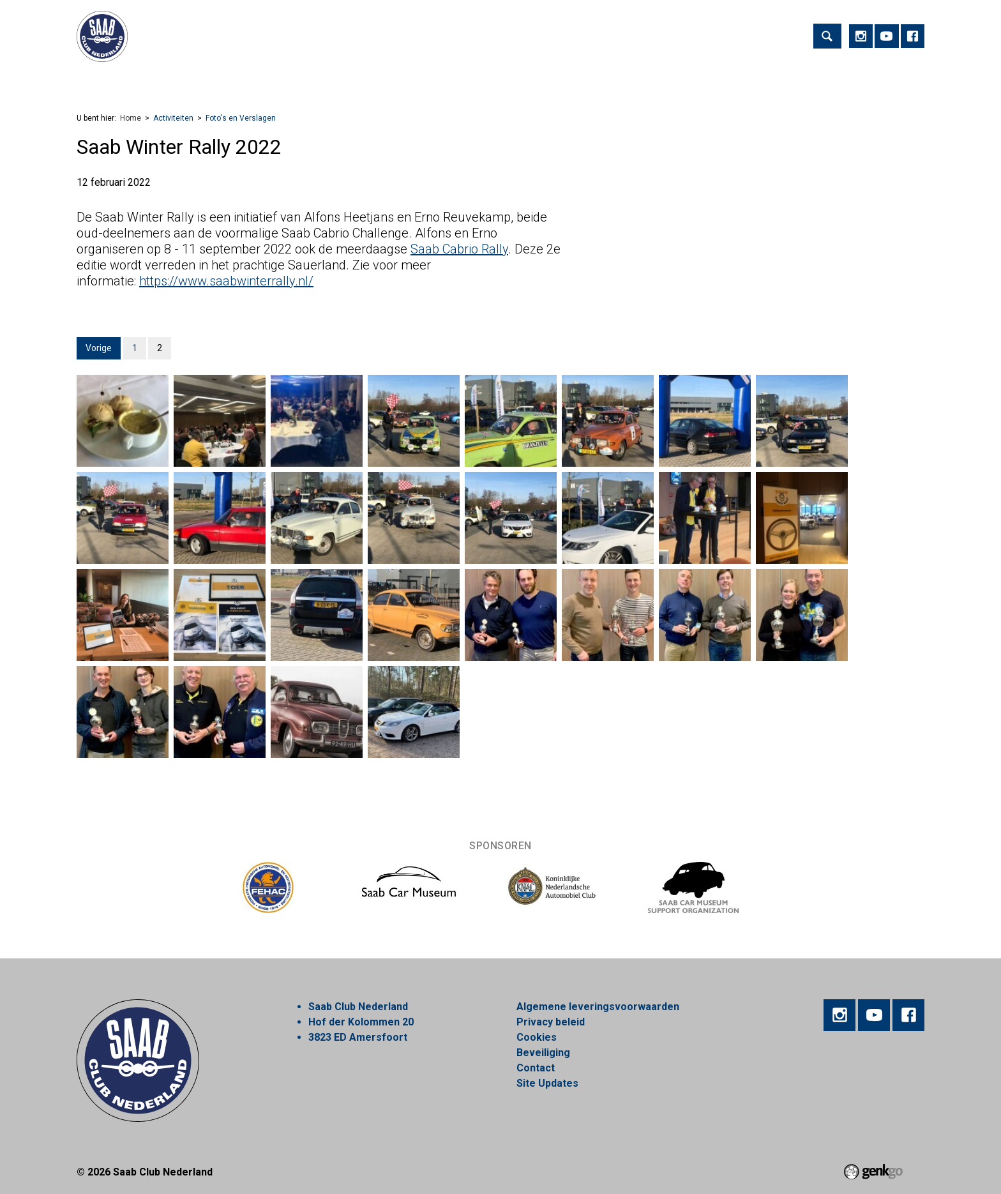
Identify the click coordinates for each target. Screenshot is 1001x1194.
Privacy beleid (550, 1022)
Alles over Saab (715, 80)
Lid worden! (288, 80)
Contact (535, 1068)
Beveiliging (543, 1053)
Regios (352, 80)
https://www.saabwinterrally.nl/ (226, 281)
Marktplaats (536, 80)
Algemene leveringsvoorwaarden (597, 1007)
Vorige (99, 348)
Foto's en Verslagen (241, 118)
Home (92, 80)
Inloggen (792, 80)
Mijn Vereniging (621, 80)
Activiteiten (143, 80)
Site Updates (547, 1083)
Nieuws (406, 80)
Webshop (466, 80)
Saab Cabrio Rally (459, 249)
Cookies (536, 1037)
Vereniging (215, 80)
